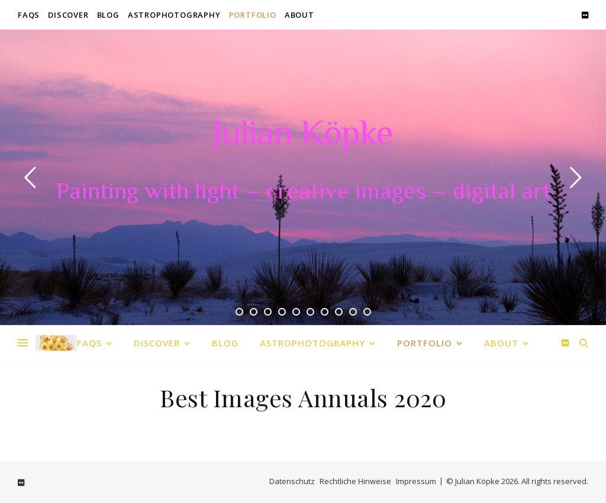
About (299, 14)
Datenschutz (292, 481)
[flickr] (585, 14)
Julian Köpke (303, 136)
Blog (108, 14)
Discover (68, 14)
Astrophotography (174, 14)
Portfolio (252, 14)
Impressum (416, 481)
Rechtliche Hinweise (355, 481)
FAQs (29, 14)
